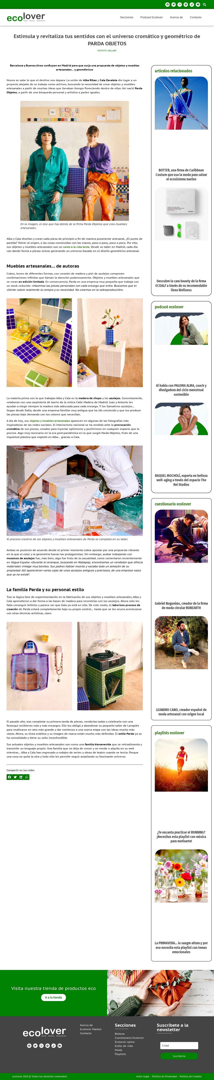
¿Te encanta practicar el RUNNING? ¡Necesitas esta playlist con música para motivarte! (181, 837)
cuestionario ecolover (173, 504)
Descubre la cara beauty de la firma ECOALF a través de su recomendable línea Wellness (181, 285)
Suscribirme (179, 1056)
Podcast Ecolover (151, 17)
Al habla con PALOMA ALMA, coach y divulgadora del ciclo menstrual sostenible (181, 390)
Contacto (195, 17)
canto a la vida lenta (76, 246)
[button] (204, 4)
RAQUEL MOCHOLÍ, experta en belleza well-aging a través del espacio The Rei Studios (181, 480)
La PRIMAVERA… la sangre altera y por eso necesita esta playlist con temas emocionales (181, 947)
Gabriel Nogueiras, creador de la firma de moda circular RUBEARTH (181, 605)
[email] (179, 1045)
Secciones (126, 17)
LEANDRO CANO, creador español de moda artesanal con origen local (181, 711)
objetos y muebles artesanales (50, 420)
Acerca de (176, 17)
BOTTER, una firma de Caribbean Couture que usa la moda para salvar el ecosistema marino (181, 174)
